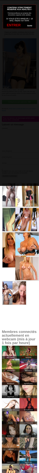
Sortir (29, 26)
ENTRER (14, 25)
